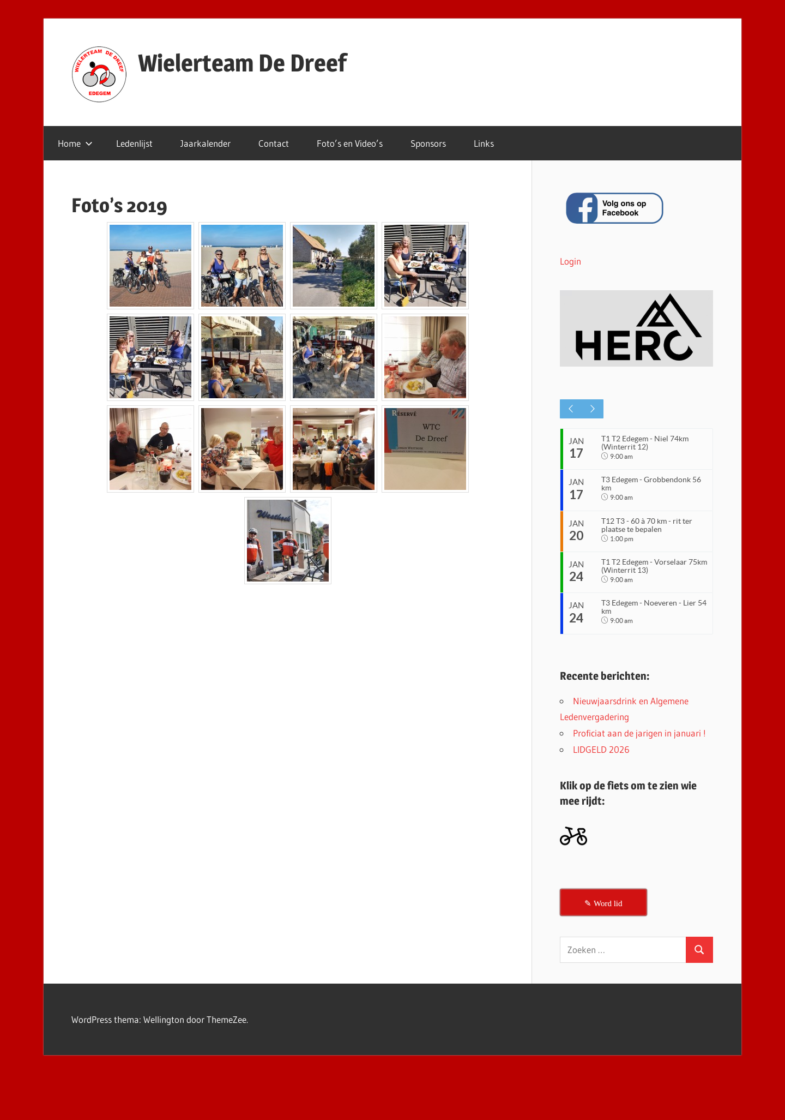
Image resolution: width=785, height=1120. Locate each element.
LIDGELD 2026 (601, 758)
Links (484, 143)
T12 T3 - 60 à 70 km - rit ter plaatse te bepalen (648, 529)
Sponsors (428, 143)
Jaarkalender (205, 143)
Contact (273, 143)
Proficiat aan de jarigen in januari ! (639, 742)
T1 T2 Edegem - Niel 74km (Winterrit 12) (646, 442)
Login (570, 261)
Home (75, 143)
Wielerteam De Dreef (242, 62)
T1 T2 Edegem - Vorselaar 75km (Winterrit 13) (646, 572)
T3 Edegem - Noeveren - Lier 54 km (650, 616)
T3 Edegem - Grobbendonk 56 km (653, 485)
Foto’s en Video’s (350, 143)
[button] (636, 328)
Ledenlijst (134, 143)
